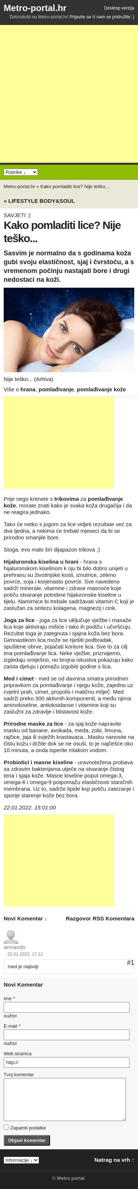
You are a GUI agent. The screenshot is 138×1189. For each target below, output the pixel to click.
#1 (130, 962)
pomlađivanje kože (101, 389)
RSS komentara (113, 918)
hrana (28, 389)
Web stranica (18, 1053)
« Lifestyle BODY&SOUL (39, 201)
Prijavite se (80, 16)
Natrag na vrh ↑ (114, 1160)
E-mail (12, 1026)
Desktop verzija (119, 8)
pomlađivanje (56, 389)
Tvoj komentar (19, 1074)
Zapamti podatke (25, 1128)
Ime (9, 998)
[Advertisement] (69, 94)
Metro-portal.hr (35, 8)
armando (14, 947)
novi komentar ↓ (25, 918)
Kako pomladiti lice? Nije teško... (74, 186)
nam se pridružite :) (115, 16)
